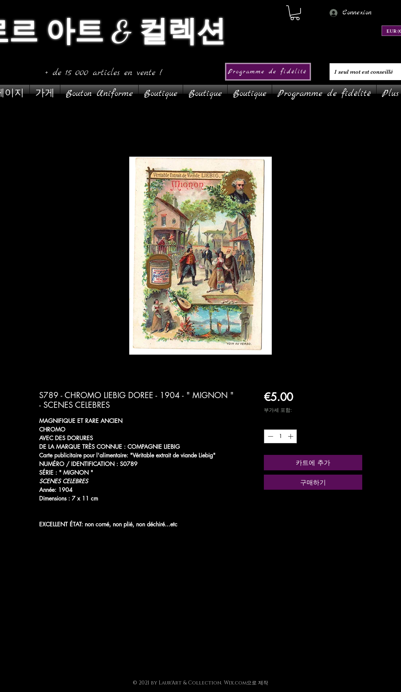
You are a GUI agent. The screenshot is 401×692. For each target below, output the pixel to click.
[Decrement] (270, 436)
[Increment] (291, 436)
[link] (295, 12)
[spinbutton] (280, 436)
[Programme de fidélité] (268, 71)
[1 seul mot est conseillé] (364, 71)
